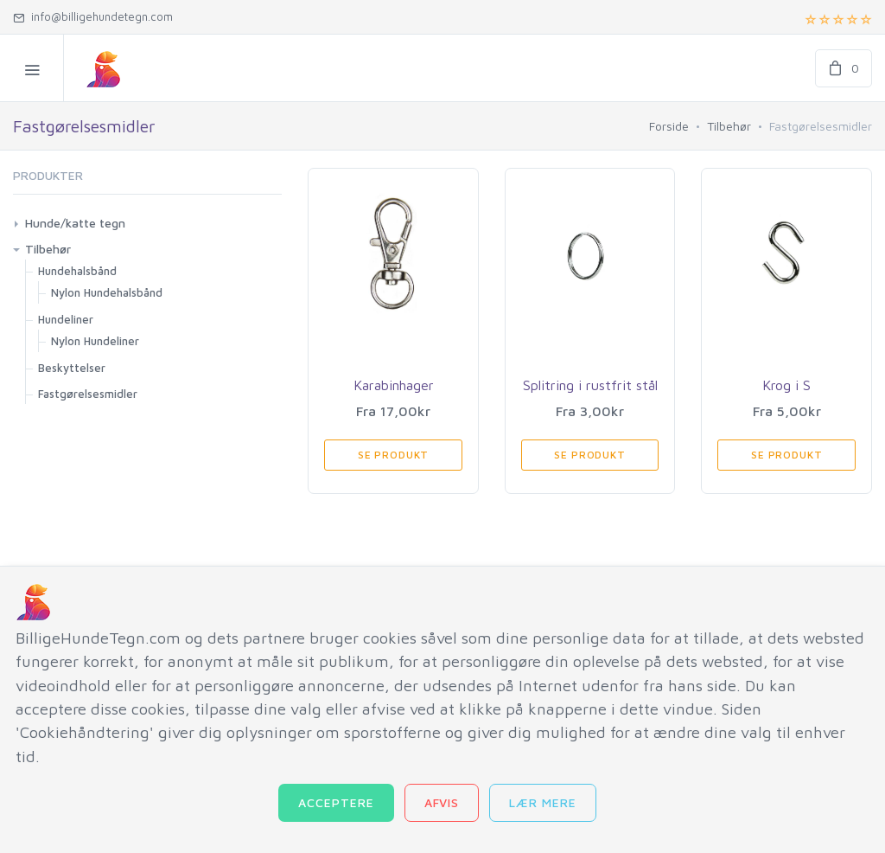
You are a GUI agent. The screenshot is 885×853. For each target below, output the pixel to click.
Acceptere (336, 802)
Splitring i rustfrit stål (590, 385)
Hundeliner (65, 319)
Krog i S (786, 385)
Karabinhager (393, 385)
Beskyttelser (71, 368)
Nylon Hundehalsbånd (106, 292)
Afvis (442, 802)
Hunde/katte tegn (75, 222)
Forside (669, 126)
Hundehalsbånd (77, 271)
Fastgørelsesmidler (87, 394)
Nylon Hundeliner (95, 341)
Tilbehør (729, 126)
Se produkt (393, 454)
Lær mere (542, 802)
